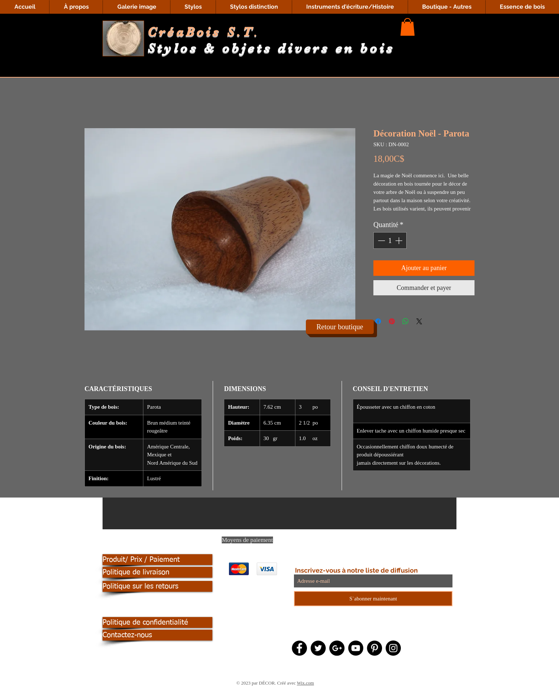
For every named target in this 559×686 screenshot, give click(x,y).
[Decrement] (380, 240)
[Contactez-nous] (157, 635)
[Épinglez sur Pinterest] (391, 321)
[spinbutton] (390, 240)
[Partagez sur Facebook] (378, 321)
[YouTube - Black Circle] (355, 648)
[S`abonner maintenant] (373, 598)
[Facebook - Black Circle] (299, 648)
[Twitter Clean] (316, 542)
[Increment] (399, 240)
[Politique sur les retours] (157, 586)
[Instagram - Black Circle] (393, 648)
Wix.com (305, 683)
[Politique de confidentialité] (157, 622)
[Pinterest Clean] (330, 542)
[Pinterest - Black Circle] (374, 648)
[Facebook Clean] (302, 542)
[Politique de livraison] (157, 572)
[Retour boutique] (340, 327)
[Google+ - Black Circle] (336, 648)
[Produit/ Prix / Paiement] (157, 559)
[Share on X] (419, 321)
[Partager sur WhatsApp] (405, 321)
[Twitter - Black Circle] (318, 648)
